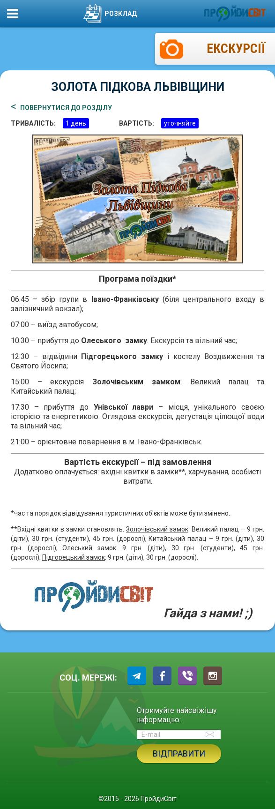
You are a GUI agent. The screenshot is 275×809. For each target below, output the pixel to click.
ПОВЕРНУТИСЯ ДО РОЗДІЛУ (66, 108)
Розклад (110, 13)
